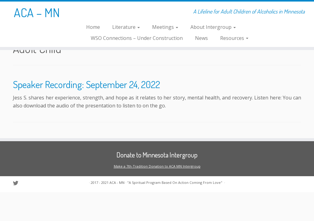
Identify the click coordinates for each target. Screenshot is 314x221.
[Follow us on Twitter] (17, 183)
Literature (126, 27)
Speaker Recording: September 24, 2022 (86, 84)
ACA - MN (116, 182)
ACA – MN (37, 12)
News (201, 38)
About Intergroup (213, 27)
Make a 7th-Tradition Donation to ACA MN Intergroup (157, 166)
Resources (234, 38)
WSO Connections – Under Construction (137, 38)
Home (93, 27)
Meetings (165, 27)
